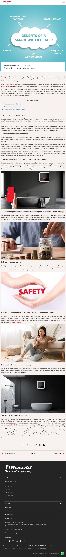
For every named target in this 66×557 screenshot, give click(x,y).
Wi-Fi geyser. (17, 322)
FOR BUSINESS (33, 511)
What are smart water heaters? (12, 104)
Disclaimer (30, 548)
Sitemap (14, 548)
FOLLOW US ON (9, 537)
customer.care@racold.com (16, 533)
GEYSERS (33, 477)
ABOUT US (33, 507)
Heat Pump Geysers (9, 495)
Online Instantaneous (10, 486)
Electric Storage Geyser (10, 481)
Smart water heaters (8, 84)
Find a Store (17, 545)
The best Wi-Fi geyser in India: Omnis (14, 109)
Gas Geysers (8, 489)
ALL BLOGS (33, 453)
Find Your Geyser (9, 497)
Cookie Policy (22, 548)
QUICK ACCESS (33, 514)
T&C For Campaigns (40, 548)
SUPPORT (33, 503)
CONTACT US (8, 518)
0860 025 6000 (42, 545)
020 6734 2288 (33, 545)
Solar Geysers (8, 492)
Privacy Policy (6, 548)
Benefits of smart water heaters (13, 107)
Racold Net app (16, 425)
